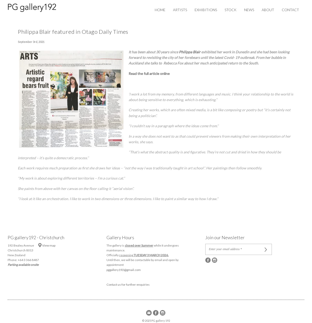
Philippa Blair (190, 52)
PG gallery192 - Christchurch (36, 237)
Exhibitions (206, 10)
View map (48, 245)
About (268, 10)
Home (160, 10)
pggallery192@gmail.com (123, 270)
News (249, 10)
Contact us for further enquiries (128, 284)
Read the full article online (149, 73)
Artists (180, 10)
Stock (231, 10)
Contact (290, 10)
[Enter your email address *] (235, 249)
